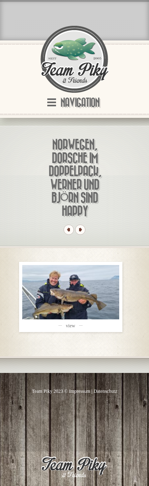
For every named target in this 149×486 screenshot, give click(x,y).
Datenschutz (105, 391)
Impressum (79, 391)
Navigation (79, 103)
